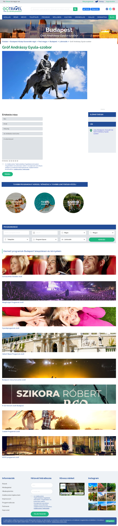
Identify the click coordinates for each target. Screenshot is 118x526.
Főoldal (5, 42)
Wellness (57, 17)
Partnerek (5, 506)
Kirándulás (80, 17)
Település (33, 17)
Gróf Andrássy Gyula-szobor (27, 47)
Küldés (7, 174)
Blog (112, 17)
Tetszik (66, 493)
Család (91, 17)
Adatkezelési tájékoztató (11, 495)
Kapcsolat (5, 510)
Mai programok (87, 1)
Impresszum (6, 499)
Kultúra (68, 17)
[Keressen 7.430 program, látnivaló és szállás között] (52, 9)
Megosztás (79, 493)
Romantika (102, 17)
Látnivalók (63, 42)
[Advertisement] (102, 80)
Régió (16, 17)
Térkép (99, 2)
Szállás (7, 17)
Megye (23, 17)
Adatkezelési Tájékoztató (21, 169)
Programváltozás (8, 503)
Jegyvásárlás (110, 1)
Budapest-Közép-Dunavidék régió (23, 42)
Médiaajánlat (6, 487)
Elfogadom (110, 521)
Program (46, 17)
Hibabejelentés (7, 491)
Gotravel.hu (70, 485)
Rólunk (4, 484)
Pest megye (42, 42)
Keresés (101, 240)
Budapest (53, 42)
